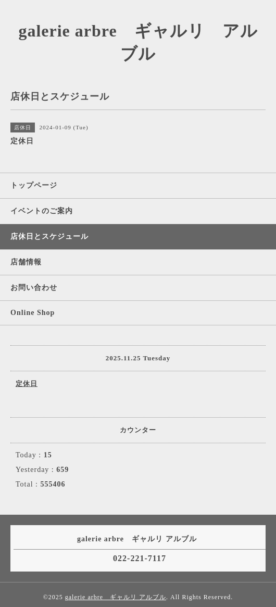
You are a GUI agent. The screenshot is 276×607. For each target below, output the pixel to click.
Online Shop (32, 313)
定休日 (26, 383)
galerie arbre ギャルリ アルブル (115, 597)
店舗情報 (26, 262)
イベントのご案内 (41, 211)
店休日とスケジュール (49, 236)
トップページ (33, 185)
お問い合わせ (33, 288)
